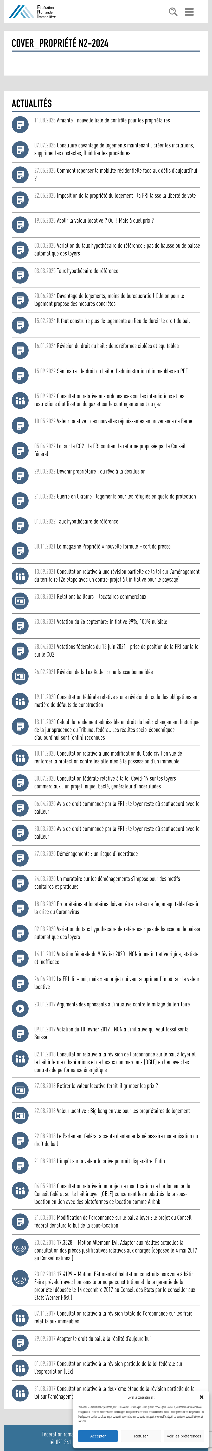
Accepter (98, 1436)
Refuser (141, 1436)
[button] (201, 1397)
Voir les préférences (184, 1436)
